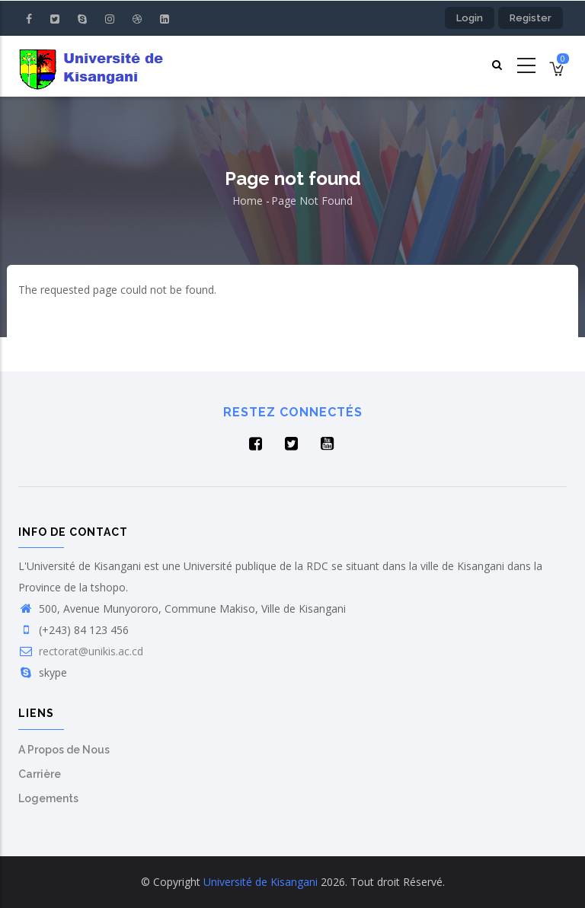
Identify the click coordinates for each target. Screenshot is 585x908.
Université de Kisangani (260, 882)
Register (530, 18)
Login (469, 18)
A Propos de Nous (64, 750)
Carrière (39, 774)
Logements (48, 798)
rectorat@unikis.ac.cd (80, 651)
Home (247, 200)
